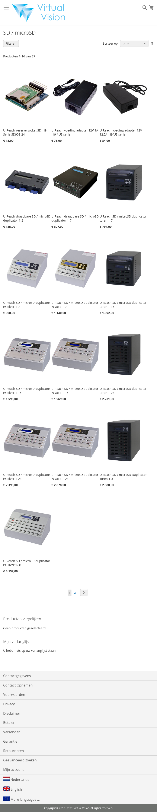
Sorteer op (110, 43)
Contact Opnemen (18, 685)
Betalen (9, 722)
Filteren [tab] (11, 43)
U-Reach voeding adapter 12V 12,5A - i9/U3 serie (121, 132)
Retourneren (13, 750)
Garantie (10, 741)
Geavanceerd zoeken (20, 760)
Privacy (9, 704)
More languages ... (21, 799)
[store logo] (41, 12)
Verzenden (11, 732)
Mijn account (13, 769)
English (12, 789)
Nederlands (16, 779)
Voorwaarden (14, 694)
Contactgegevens (17, 675)
